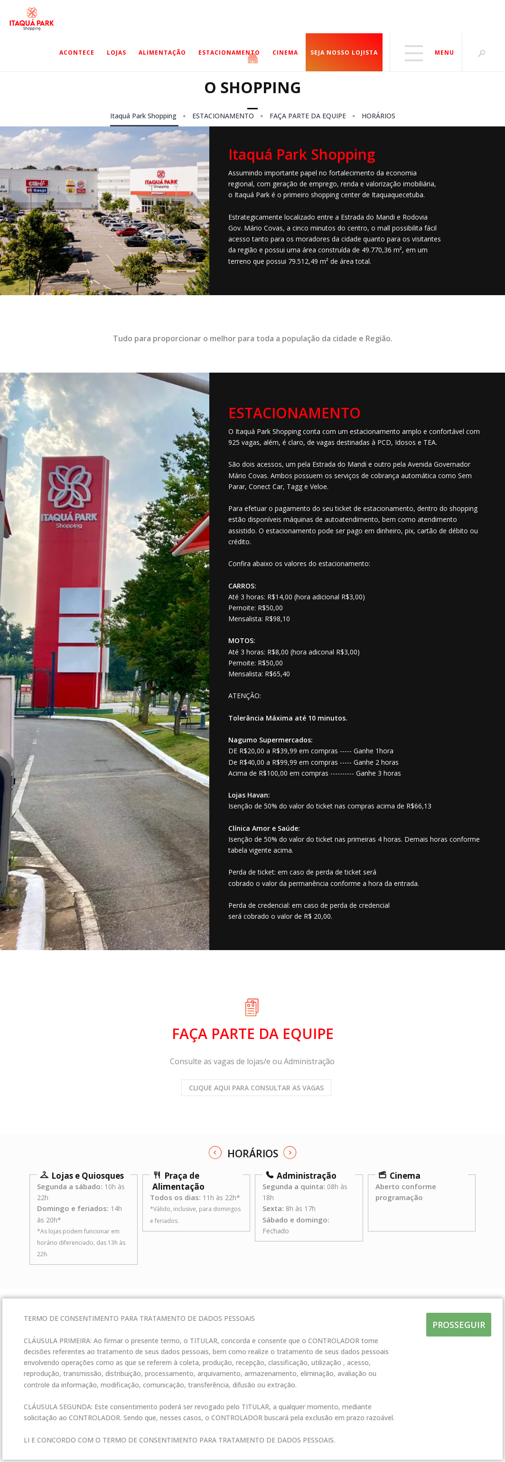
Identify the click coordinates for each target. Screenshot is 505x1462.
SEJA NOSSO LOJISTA (344, 52)
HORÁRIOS (378, 115)
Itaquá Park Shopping (144, 115)
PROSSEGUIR (458, 1324)
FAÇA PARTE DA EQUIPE (309, 115)
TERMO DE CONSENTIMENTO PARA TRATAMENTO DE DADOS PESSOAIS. (219, 1439)
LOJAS (116, 52)
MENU (428, 52)
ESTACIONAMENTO (229, 52)
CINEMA (285, 52)
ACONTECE (76, 52)
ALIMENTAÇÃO (162, 52)
